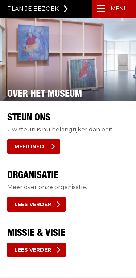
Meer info (30, 146)
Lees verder (33, 204)
